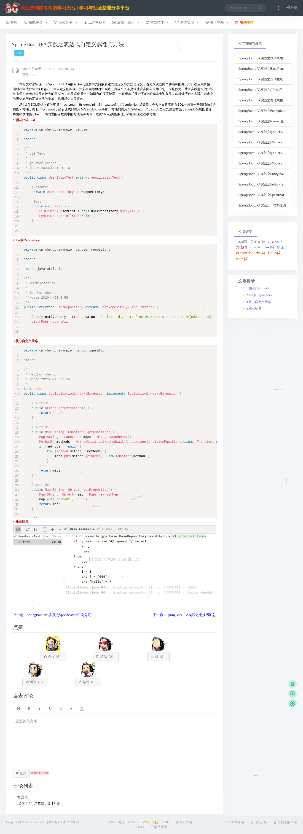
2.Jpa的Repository (259, 295)
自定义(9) (257, 241)
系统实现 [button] (186, 22)
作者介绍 (258, 822)
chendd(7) (276, 241)
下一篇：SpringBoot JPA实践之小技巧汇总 (184, 615)
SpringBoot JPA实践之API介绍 (260, 90)
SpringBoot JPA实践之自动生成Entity (262, 79)
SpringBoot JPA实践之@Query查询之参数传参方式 (262, 132)
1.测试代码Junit (257, 288)
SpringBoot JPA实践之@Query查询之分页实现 (262, 163)
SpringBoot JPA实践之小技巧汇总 (262, 205)
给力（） (52, 656)
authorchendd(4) (250, 253)
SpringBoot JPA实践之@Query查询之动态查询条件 (262, 142)
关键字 (245, 232)
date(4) (242, 259)
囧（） (158, 656)
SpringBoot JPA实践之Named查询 (262, 121)
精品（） (105, 656)
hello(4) (275, 253)
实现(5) (282, 247)
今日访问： (155, 822)
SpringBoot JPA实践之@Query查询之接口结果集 (262, 153)
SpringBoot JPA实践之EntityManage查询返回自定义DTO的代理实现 (262, 184)
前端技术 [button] (157, 22)
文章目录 (244, 281)
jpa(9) (242, 241)
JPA (19, 53)
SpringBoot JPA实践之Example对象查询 (262, 111)
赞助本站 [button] (244, 22)
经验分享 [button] (65, 22)
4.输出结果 (254, 309)
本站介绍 (235, 822)
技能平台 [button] (35, 22)
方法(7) (241, 247)
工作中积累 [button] (95, 22)
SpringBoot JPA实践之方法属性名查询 (262, 100)
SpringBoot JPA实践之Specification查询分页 (262, 195)
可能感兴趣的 (250, 44)
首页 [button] (11, 22)
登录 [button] (291, 7)
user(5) (269, 247)
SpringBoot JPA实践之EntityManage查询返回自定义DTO (262, 174)
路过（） (88, 682)
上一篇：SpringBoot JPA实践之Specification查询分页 (52, 615)
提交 (20, 773)
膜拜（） (35, 682)
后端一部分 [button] (125, 22)
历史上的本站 (285, 822)
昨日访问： (121, 822)
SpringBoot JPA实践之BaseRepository (262, 69)
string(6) (255, 247)
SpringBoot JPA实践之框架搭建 (260, 58)
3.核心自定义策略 (258, 302)
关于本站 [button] (216, 22)
